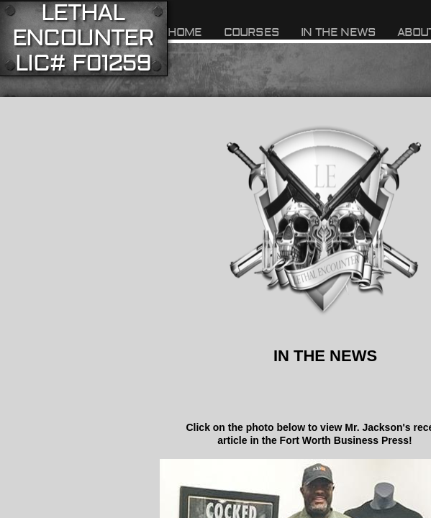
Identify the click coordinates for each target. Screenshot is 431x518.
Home (185, 32)
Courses (251, 32)
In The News (338, 32)
